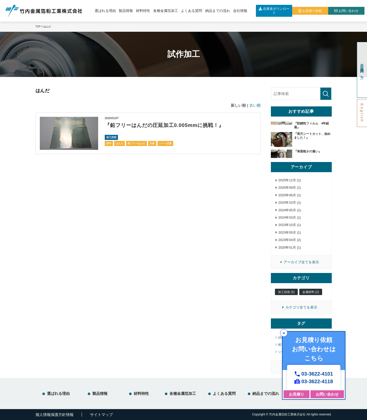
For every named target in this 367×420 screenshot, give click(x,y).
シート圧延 (165, 143)
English (362, 112)
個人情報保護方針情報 (55, 414)
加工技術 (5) (286, 292)
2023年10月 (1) (289, 225)
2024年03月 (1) (289, 217)
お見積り (296, 394)
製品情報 (126, 11)
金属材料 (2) (310, 292)
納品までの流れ (217, 11)
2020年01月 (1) (289, 247)
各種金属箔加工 (165, 11)
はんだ (119, 143)
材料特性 (143, 11)
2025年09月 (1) (289, 187)
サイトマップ (101, 414)
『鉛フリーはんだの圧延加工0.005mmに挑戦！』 (164, 125)
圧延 (152, 143)
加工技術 (111, 137)
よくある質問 (191, 11)
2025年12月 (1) (289, 180)
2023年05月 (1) (289, 232)
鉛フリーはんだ (136, 143)
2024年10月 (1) (289, 202)
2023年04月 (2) (289, 240)
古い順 (255, 105)
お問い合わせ (327, 394)
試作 (108, 143)
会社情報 (240, 11)
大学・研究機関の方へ (362, 69)
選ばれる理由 (105, 11)
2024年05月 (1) (289, 210)
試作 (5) (283, 337)
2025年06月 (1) (289, 195)
